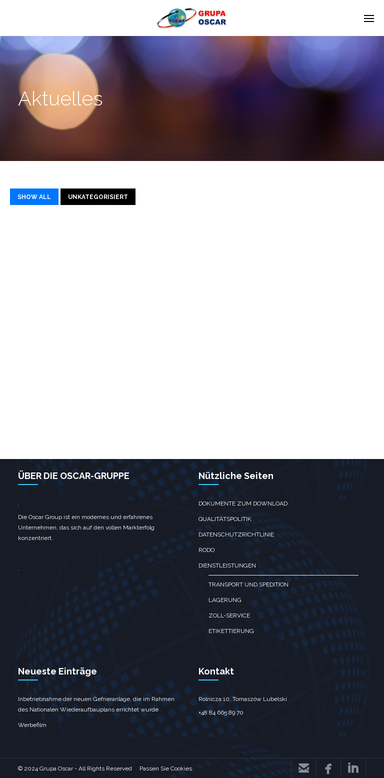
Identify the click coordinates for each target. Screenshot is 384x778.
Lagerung (225, 600)
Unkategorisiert (98, 197)
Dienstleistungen (227, 565)
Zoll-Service (229, 615)
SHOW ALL (34, 197)
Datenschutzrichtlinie (236, 534)
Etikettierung (231, 631)
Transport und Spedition (248, 584)
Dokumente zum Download (243, 503)
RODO (206, 550)
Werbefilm (32, 725)
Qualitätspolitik (225, 519)
